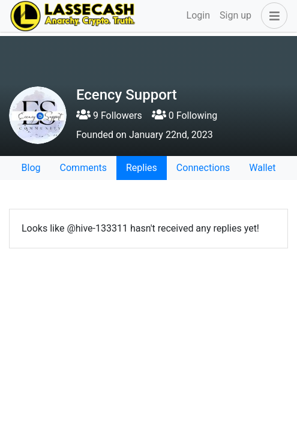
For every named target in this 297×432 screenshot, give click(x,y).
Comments (83, 167)
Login (198, 15)
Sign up (235, 15)
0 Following (184, 115)
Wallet (262, 167)
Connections (203, 167)
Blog (31, 167)
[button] (271, 15)
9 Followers (109, 115)
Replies (141, 167)
